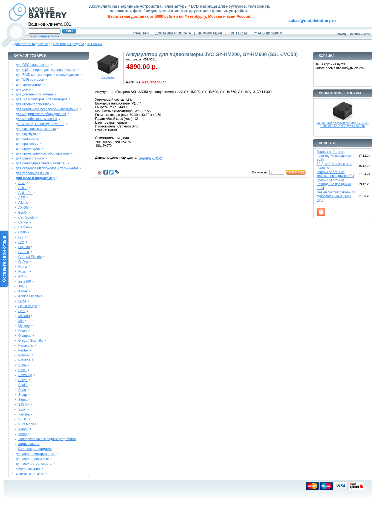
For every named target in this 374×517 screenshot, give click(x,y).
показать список (150, 157)
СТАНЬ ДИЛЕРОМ (268, 33)
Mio (21, 321)
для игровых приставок (33, 104)
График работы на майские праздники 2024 (335, 174)
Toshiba (24, 414)
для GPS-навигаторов (32, 65)
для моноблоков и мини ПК (36, 119)
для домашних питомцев (35, 94)
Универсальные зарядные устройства (47, 439)
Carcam (24, 227)
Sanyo (23, 380)
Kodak (23, 291)
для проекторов (28, 148)
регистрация (360, 34)
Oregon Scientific (30, 340)
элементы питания (30, 473)
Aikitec (23, 203)
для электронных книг (32, 459)
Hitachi (23, 272)
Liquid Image (27, 306)
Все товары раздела (68, 44)
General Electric (30, 257)
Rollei (22, 370)
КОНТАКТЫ (238, 33)
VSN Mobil (26, 424)
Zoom (22, 434)
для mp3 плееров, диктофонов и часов (45, 70)
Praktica (24, 360)
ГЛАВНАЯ (141, 33)
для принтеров (27, 144)
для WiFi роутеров (30, 80)
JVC (21, 286)
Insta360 (24, 281)
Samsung (25, 375)
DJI (20, 237)
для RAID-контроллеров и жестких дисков (48, 75)
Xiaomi (23, 429)
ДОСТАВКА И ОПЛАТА (173, 33)
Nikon (22, 331)
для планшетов (27, 139)
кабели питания (28, 468)
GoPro (23, 262)
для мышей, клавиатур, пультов (40, 124)
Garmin (23, 252)
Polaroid (24, 355)
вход (342, 34)
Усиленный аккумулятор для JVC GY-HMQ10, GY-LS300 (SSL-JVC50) (343, 124)
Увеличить (107, 76)
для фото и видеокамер (32, 44)
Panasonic (26, 345)
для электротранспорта (33, 464)
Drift (21, 242)
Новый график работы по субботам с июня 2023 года (336, 196)
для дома (23, 89)
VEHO (23, 419)
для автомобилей (29, 84)
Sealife (23, 385)
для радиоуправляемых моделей (41, 163)
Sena (22, 390)
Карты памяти (29, 444)
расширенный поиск (44, 36)
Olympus (24, 336)
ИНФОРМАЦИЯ (210, 33)
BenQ (22, 212)
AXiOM (23, 208)
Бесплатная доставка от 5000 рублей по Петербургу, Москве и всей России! (179, 16)
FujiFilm (24, 247)
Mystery (24, 326)
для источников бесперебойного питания (47, 109)
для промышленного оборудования (43, 153)
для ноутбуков (27, 134)
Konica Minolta (29, 296)
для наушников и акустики (36, 129)
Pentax (23, 350)
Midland (24, 316)
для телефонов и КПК (32, 173)
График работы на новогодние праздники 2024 (334, 184)
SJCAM (24, 404)
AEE (21, 198)
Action (22, 188)
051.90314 (94, 44)
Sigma (23, 400)
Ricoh (22, 365)
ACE (21, 183)
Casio (22, 232)
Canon (23, 222)
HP (20, 276)
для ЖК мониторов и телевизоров (42, 99)
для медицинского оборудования (41, 114)
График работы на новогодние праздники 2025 (334, 155)
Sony (22, 409)
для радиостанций (30, 158)
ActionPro (25, 193)
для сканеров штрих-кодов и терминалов (47, 168)
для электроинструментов (36, 454)
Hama (22, 267)
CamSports (26, 217)
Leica (22, 301)
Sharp (22, 395)
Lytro (21, 311)
